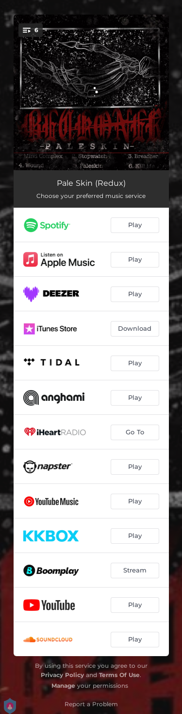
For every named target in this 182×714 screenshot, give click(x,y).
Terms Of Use (119, 674)
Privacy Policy (62, 674)
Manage (63, 685)
